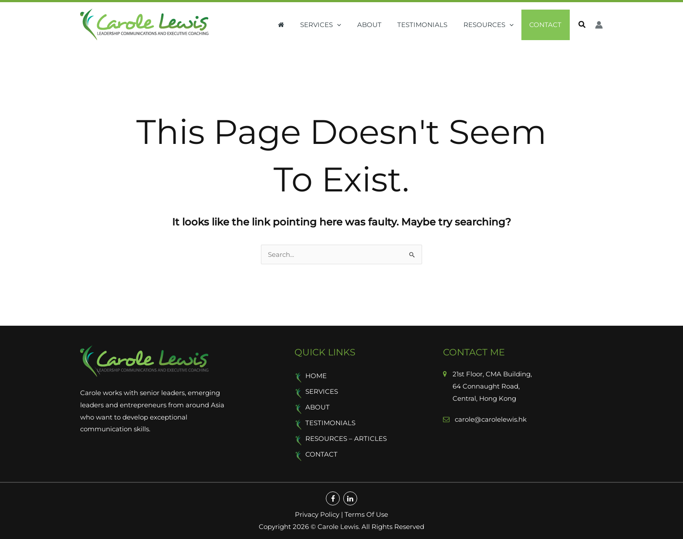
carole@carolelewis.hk (490, 419)
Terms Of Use (366, 512)
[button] (350, 25)
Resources (493, 25)
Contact (547, 24)
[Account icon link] (599, 25)
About (379, 24)
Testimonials (430, 24)
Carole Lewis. (338, 524)
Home (316, 376)
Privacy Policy (317, 512)
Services (333, 25)
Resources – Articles (346, 437)
